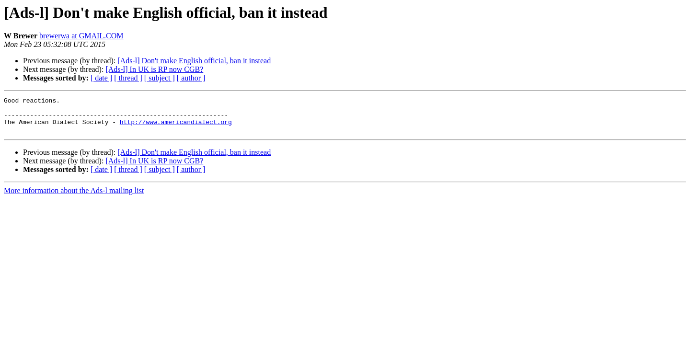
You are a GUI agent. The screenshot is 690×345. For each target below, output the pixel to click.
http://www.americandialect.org (176, 127)
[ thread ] (128, 78)
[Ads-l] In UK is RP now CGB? (154, 69)
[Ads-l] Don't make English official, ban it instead (194, 61)
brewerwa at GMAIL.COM (81, 36)
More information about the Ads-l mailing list (74, 198)
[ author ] (191, 78)
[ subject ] (159, 78)
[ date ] (101, 78)
